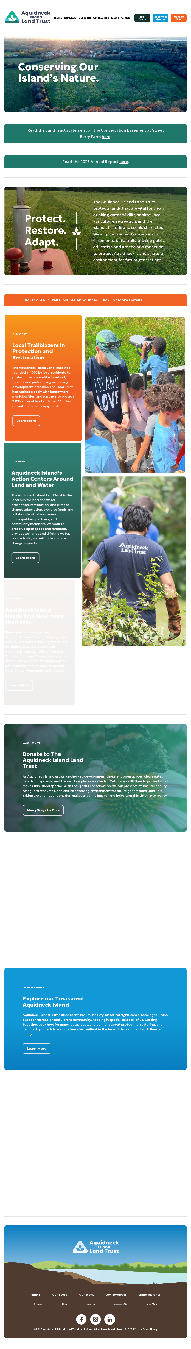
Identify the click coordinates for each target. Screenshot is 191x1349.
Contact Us (120, 1304)
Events (91, 1304)
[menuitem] (58, 18)
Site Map (151, 1304)
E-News (38, 1304)
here (106, 136)
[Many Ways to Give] (43, 810)
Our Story (59, 1294)
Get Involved (115, 1294)
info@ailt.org (148, 1329)
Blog (65, 1304)
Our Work (86, 1294)
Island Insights (149, 1294)
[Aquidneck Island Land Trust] (27, 16)
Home (35, 1295)
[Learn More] (19, 420)
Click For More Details (121, 300)
